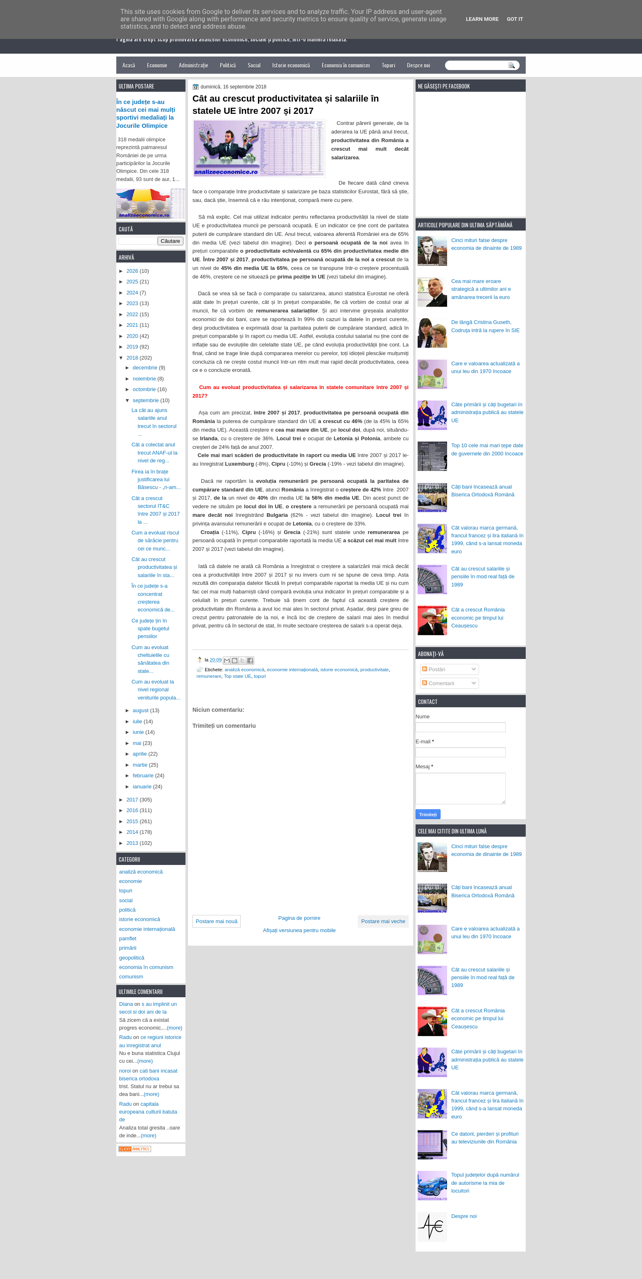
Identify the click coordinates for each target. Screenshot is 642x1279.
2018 (133, 358)
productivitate (374, 669)
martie (141, 765)
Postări (433, 669)
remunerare (209, 676)
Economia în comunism (346, 65)
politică (127, 910)
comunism (131, 976)
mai (137, 743)
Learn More (482, 19)
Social (254, 65)
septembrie (146, 400)
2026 (133, 271)
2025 (133, 281)
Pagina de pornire (299, 918)
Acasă (128, 65)
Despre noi (418, 65)
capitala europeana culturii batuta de (148, 1112)
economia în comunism (146, 967)
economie (130, 881)
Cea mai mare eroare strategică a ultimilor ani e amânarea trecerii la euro (481, 289)
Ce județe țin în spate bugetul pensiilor (150, 629)
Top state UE (237, 676)
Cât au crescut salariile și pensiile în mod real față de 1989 (482, 577)
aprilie (140, 754)
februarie (144, 775)
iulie (138, 721)
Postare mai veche (383, 921)
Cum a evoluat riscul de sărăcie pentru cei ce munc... (155, 541)
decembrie (146, 367)
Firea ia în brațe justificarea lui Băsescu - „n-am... (156, 480)
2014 (133, 832)
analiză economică (244, 669)
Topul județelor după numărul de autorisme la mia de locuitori (485, 1183)
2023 (133, 303)
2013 (133, 843)
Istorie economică (291, 65)
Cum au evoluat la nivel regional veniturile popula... (155, 690)
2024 (133, 293)
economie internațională (292, 669)
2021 (133, 325)
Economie (157, 65)
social (126, 900)
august (141, 710)
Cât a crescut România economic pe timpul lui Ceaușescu (478, 618)
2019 (133, 347)
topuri (260, 676)
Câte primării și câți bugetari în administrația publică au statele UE (487, 412)
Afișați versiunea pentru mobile (299, 930)
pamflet (127, 938)
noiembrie (145, 379)
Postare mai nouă (216, 921)
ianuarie (143, 786)
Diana (126, 1004)
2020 (133, 336)
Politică (228, 65)
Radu (125, 1037)
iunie (139, 732)
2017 (133, 800)
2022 (133, 314)
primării (127, 948)
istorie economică (339, 669)
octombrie (145, 389)
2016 (133, 810)
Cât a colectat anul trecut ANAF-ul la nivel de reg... (154, 452)
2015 (133, 821)
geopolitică (131, 958)
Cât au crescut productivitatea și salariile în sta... (154, 567)
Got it (515, 19)
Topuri (388, 65)
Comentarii (438, 683)
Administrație (193, 65)
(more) (175, 1028)
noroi (125, 1071)
